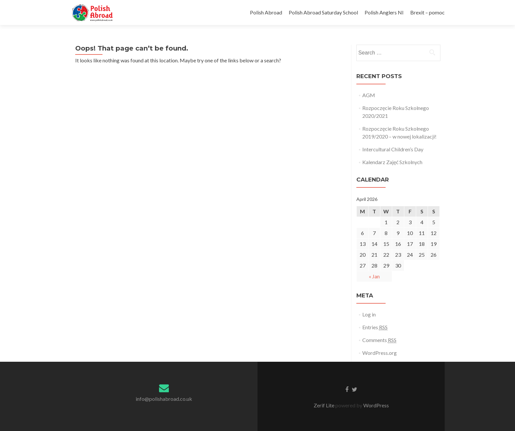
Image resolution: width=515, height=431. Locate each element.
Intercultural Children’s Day (392, 149)
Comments (379, 340)
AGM (368, 95)
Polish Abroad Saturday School (323, 12)
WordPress (375, 405)
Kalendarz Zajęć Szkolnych (392, 162)
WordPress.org (379, 353)
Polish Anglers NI (384, 12)
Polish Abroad (266, 12)
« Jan (374, 276)
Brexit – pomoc (427, 12)
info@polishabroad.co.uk (164, 399)
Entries (375, 327)
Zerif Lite (324, 405)
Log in (369, 314)
